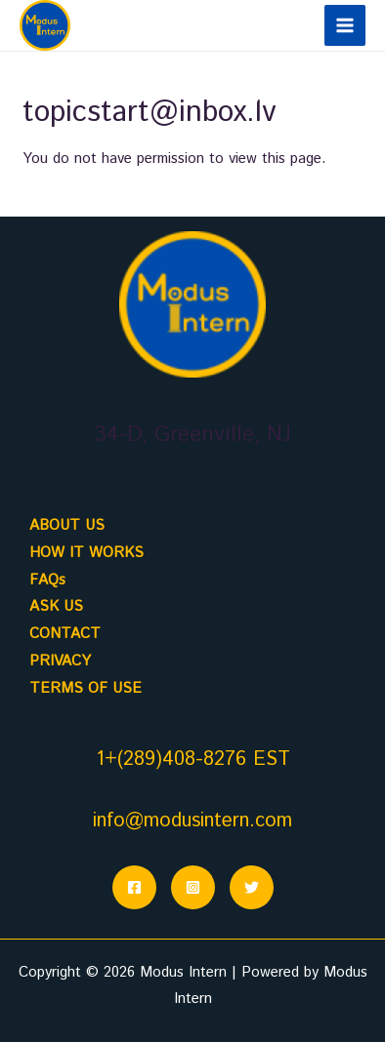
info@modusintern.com (192, 821)
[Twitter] (252, 887)
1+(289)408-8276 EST (193, 759)
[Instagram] (193, 887)
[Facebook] (134, 887)
